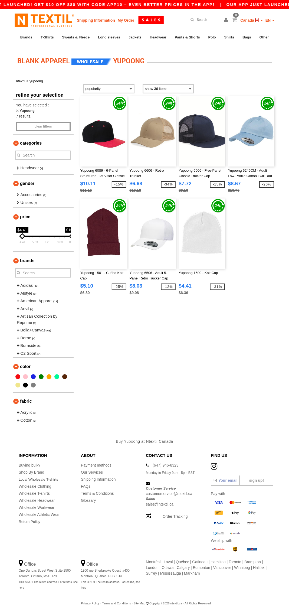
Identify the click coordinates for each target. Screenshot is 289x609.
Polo (212, 37)
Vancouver (222, 564)
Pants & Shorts (187, 37)
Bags (246, 37)
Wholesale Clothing (35, 483)
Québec (182, 558)
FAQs (85, 483)
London (152, 564)
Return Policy (30, 518)
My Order (126, 20)
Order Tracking (175, 513)
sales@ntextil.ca (159, 501)
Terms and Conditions (116, 599)
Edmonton (201, 564)
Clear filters (43, 123)
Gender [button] (27, 180)
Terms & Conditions (97, 490)
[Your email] (225, 477)
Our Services (92, 469)
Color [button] (25, 363)
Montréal (153, 558)
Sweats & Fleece (76, 37)
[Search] (204, 20)
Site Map (139, 599)
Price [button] (25, 213)
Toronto (235, 558)
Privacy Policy (90, 599)
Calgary (183, 564)
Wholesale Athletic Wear (39, 511)
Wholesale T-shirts (34, 490)
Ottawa (167, 564)
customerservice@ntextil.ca (169, 490)
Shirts (229, 37)
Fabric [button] (26, 398)
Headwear (158, 37)
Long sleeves (109, 37)
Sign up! (256, 477)
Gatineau (200, 558)
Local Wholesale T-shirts (39, 476)
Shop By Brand (31, 469)
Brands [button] (27, 257)
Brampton (252, 558)
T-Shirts (47, 37)
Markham (192, 570)
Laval (168, 558)
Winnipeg (242, 564)
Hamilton (218, 558)
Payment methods (96, 462)
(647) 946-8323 (166, 462)
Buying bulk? (29, 462)
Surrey (151, 570)
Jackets (135, 37)
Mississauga (170, 570)
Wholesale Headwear (37, 497)
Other (264, 37)
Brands (26, 37)
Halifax (259, 564)
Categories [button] (31, 139)
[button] (226, 20)
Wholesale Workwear (36, 504)
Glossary (88, 497)
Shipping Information (96, 20)
